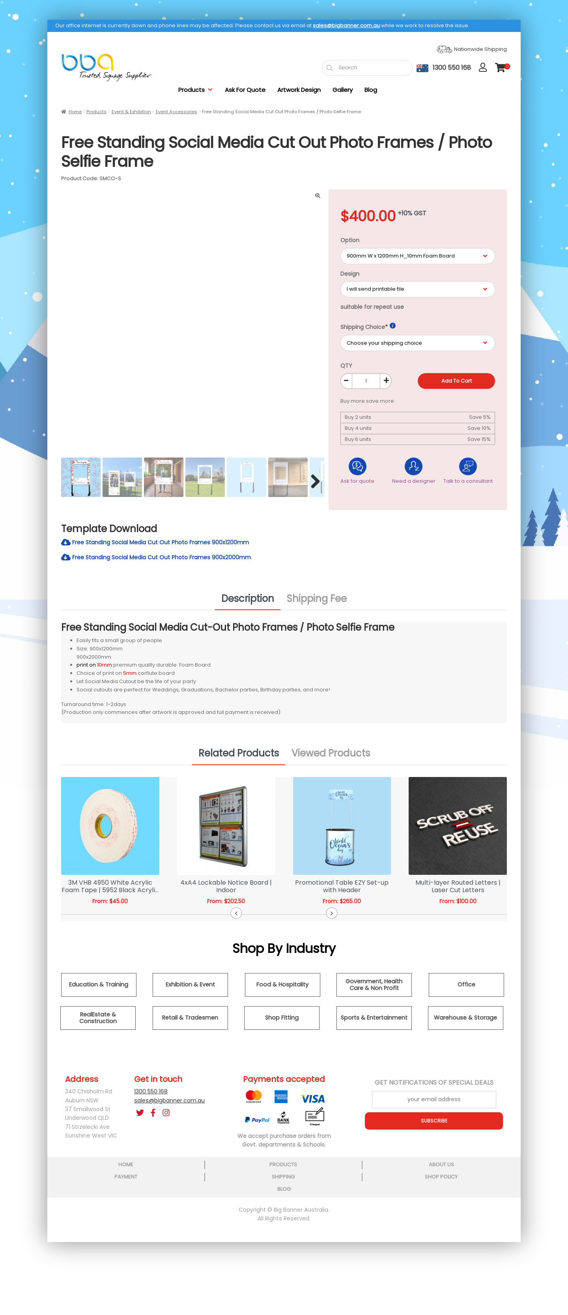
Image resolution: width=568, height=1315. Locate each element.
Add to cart (456, 381)
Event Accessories (176, 111)
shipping (351, 1168)
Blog (370, 90)
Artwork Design (299, 90)
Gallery (343, 90)
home (80, 1168)
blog (486, 1168)
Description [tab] (247, 602)
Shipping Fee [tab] (317, 602)
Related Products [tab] (238, 757)
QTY (346, 366)
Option (349, 240)
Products (195, 90)
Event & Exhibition (131, 111)
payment (283, 1168)
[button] (268, 917)
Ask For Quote (245, 90)
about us (215, 1168)
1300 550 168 (151, 1095)
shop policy (418, 1168)
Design (349, 274)
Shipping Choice (368, 327)
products (148, 1168)
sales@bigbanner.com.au (346, 25)
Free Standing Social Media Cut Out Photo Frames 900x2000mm (166, 560)
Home (75, 111)
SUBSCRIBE (434, 1124)
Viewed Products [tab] (330, 757)
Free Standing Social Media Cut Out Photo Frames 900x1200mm (165, 544)
